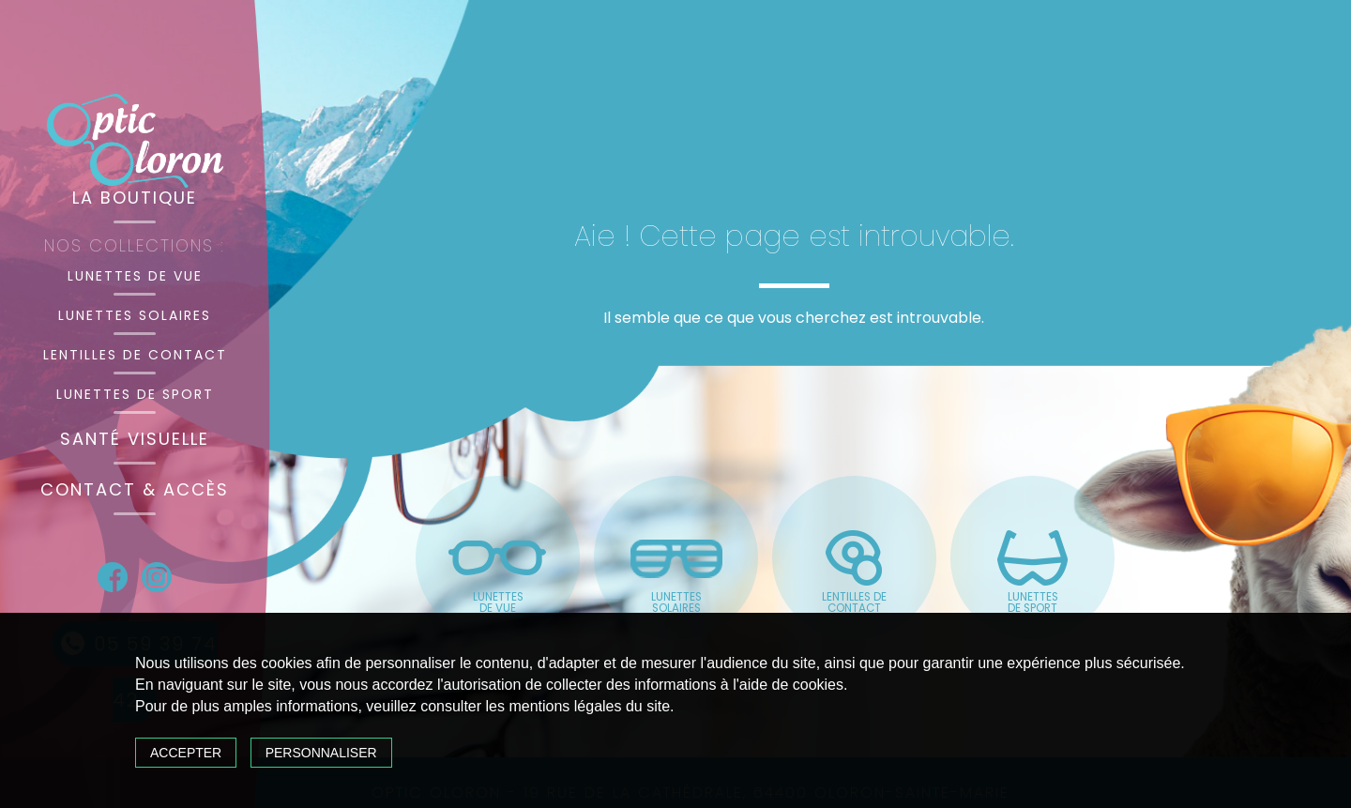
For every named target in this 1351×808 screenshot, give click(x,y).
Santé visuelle (134, 438)
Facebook (113, 577)
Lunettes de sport (135, 394)
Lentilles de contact (135, 354)
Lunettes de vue (135, 276)
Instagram (157, 577)
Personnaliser (321, 752)
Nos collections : (134, 245)
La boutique (134, 197)
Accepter (185, 752)
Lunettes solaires (134, 315)
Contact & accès (134, 489)
